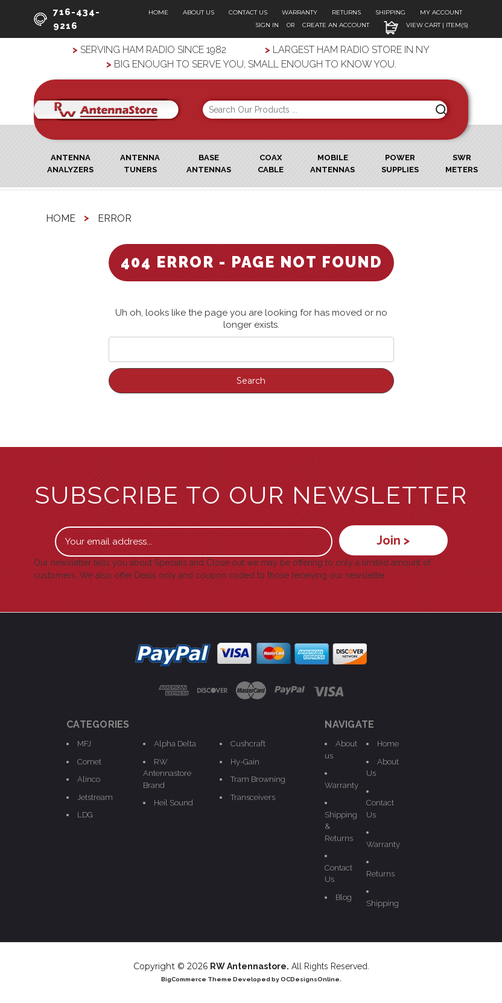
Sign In (268, 25)
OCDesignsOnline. (311, 979)
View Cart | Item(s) (426, 25)
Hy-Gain (244, 761)
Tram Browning (257, 779)
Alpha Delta (175, 743)
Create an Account (335, 25)
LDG (85, 814)
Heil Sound (173, 802)
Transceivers (252, 797)
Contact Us (248, 12)
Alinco (88, 779)
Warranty (299, 12)
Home (158, 12)
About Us (198, 12)
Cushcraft (247, 743)
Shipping (390, 12)
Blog (343, 897)
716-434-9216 (67, 19)
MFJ (84, 743)
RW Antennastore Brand (167, 773)
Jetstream (95, 797)
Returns (346, 12)
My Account (441, 12)
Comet (89, 761)
